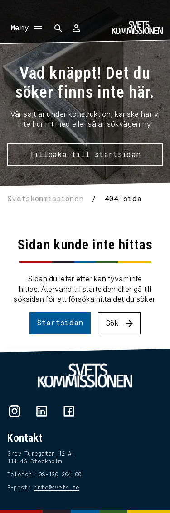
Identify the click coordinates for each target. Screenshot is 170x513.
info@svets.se (56, 487)
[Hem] (137, 27)
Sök (112, 323)
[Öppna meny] (27, 27)
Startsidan (60, 322)
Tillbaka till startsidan (85, 154)
